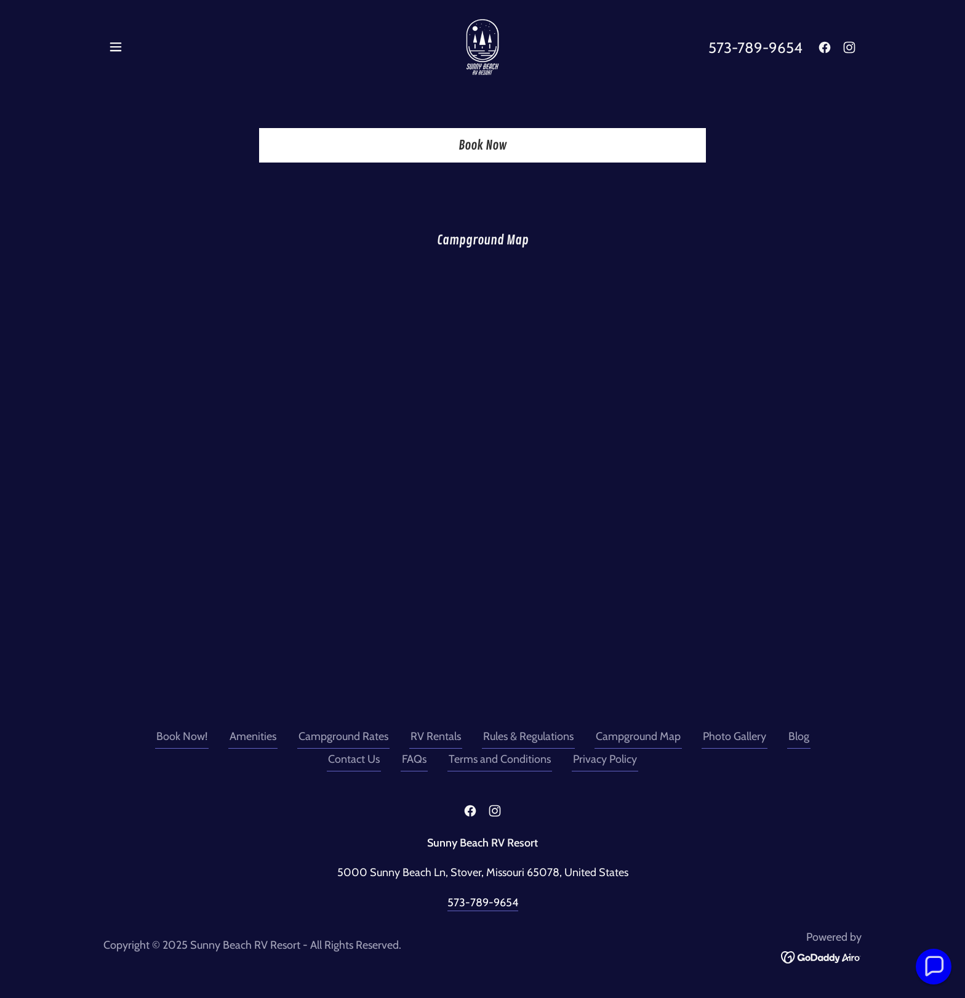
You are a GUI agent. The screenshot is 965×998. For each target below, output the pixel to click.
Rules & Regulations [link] (528, 736)
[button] (115, 46)
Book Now (482, 145)
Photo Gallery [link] (734, 736)
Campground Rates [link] (343, 736)
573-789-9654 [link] (755, 48)
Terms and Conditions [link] (500, 759)
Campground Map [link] (638, 736)
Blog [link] (798, 736)
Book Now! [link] (181, 736)
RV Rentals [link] (435, 736)
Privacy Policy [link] (605, 759)
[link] (482, 45)
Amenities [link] (253, 736)
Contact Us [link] (354, 759)
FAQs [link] (414, 759)
